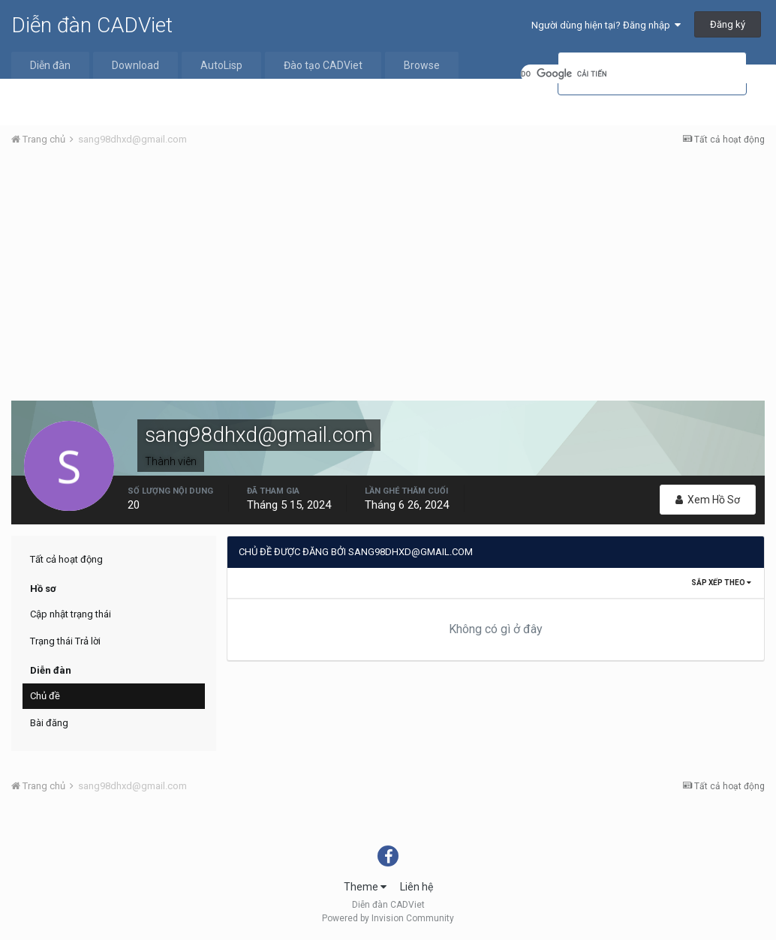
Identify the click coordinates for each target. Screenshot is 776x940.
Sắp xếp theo (721, 582)
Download (135, 65)
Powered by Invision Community (388, 918)
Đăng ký (727, 24)
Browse (422, 65)
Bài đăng (49, 722)
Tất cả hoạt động (66, 559)
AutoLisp (221, 65)
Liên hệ (416, 887)
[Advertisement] (388, 271)
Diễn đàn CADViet (92, 25)
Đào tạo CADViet (323, 65)
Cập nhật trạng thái (70, 614)
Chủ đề (45, 695)
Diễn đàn (50, 65)
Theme (365, 887)
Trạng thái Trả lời (65, 641)
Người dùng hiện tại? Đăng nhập (606, 25)
